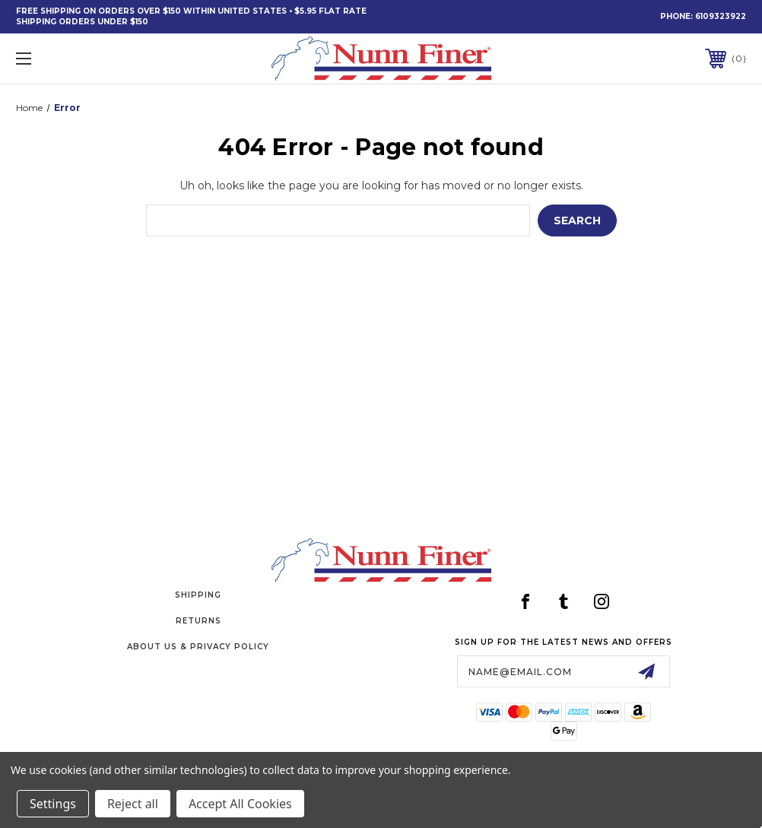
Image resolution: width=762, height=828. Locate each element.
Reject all (132, 803)
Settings (53, 803)
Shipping (198, 595)
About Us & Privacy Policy (198, 647)
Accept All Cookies (240, 803)
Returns (198, 621)
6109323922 (720, 16)
